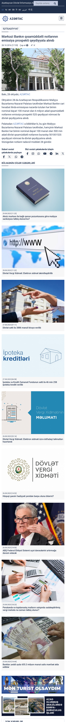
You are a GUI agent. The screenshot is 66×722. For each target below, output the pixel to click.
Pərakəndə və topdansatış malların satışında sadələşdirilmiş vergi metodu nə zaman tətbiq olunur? (31, 608)
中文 (30, 9)
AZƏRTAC (25, 94)
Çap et (24, 45)
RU (6, 9)
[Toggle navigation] (60, 18)
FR (16, 9)
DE (13, 9)
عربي (24, 9)
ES (20, 9)
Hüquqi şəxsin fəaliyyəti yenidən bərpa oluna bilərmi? (28, 496)
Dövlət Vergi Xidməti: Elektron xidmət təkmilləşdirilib (28, 273)
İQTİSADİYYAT (10, 28)
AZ (3, 9)
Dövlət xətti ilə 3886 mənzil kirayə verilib (22, 327)
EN (10, 9)
